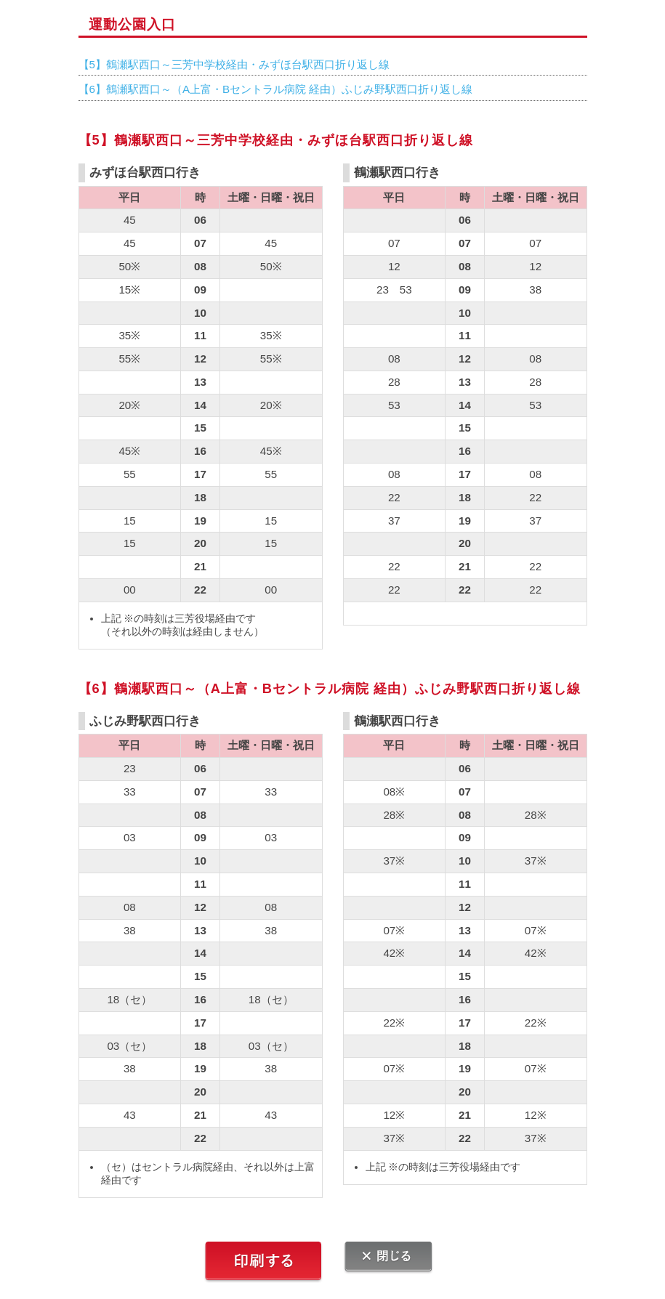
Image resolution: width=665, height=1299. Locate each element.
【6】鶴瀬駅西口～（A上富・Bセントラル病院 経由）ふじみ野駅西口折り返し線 (275, 89)
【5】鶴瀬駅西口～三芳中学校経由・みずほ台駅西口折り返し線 (234, 64)
